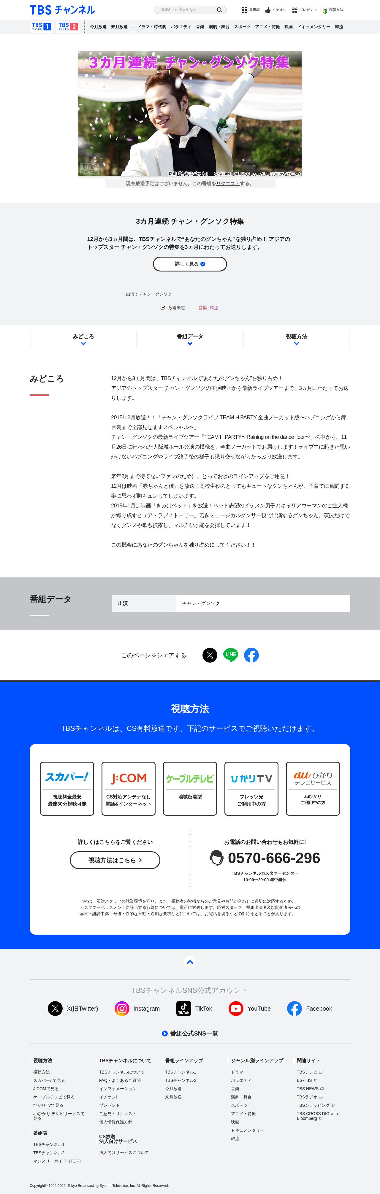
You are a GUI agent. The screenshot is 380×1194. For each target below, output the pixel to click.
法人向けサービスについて (124, 1152)
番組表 (254, 10)
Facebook (319, 1008)
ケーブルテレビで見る (54, 1097)
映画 (288, 26)
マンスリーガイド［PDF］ (58, 1161)
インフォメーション (118, 1088)
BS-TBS (304, 1080)
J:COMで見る (46, 1088)
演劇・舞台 (219, 26)
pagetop (190, 962)
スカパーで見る (49, 1080)
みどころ (83, 336)
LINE (230, 655)
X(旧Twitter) (82, 1008)
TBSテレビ (307, 1072)
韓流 (339, 26)
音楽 (200, 26)
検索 (219, 9)
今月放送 (98, 26)
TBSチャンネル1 (41, 27)
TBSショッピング (313, 1105)
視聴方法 (336, 10)
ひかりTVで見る (48, 1105)
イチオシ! (108, 1097)
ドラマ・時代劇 (151, 26)
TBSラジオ (307, 1097)
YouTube (259, 1008)
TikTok (203, 1008)
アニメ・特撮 (267, 26)
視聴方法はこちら (112, 860)
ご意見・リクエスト (118, 1113)
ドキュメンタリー (313, 26)
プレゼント (308, 10)
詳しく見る (187, 263)
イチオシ (279, 10)
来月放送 (119, 26)
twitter (209, 655)
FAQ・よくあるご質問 (120, 1080)
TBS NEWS (308, 1088)
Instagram (147, 1008)
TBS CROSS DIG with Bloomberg (317, 1116)
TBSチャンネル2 (68, 27)
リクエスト (228, 183)
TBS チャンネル (62, 10)
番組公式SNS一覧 (194, 1033)
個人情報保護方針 (115, 1122)
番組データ (190, 336)
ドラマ (237, 1072)
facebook (251, 655)
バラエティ (181, 26)
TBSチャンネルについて (122, 1072)
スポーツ (242, 26)
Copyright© (39, 1186)
